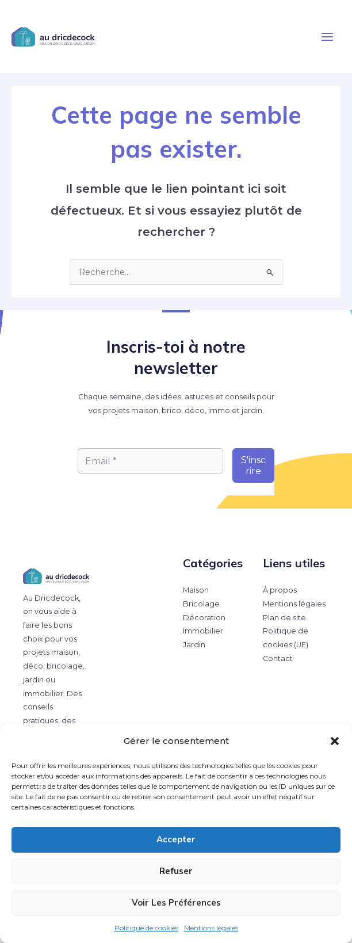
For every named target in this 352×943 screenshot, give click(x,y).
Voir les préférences (176, 902)
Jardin (194, 644)
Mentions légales (211, 927)
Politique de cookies (146, 927)
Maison (196, 590)
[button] (334, 741)
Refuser (176, 870)
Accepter (176, 839)
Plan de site (284, 617)
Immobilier (203, 631)
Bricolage (201, 604)
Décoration (204, 617)
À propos (280, 590)
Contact (278, 658)
